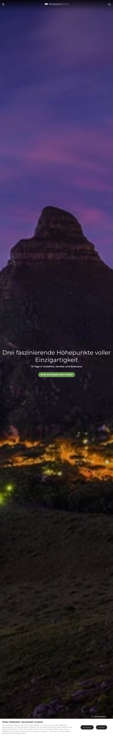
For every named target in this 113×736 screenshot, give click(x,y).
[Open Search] (109, 4)
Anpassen (101, 727)
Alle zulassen (87, 727)
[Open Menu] (3, 4)
